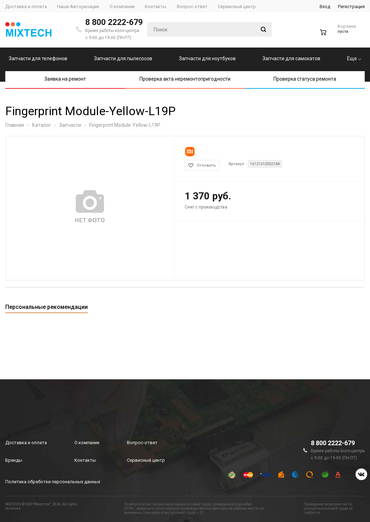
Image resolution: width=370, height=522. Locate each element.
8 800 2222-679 (114, 22)
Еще (354, 58)
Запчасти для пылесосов (123, 58)
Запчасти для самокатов (291, 58)
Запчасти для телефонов (38, 58)
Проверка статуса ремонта (304, 79)
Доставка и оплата (26, 442)
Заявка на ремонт (65, 79)
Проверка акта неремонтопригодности (185, 79)
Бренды (13, 460)
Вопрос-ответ (142, 442)
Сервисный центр (146, 460)
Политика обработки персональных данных (52, 481)
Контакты (85, 460)
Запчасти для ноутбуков (207, 58)
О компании (86, 442)
